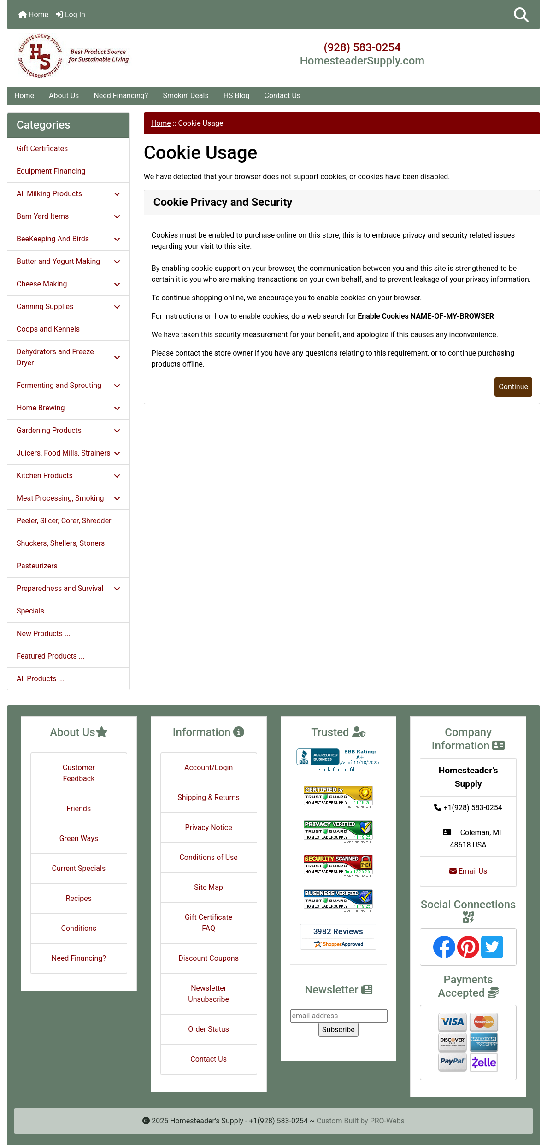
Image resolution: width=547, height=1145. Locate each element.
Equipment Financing (51, 171)
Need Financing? (121, 95)
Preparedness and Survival (68, 588)
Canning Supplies (68, 306)
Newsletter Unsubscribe (208, 994)
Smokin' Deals (185, 95)
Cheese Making (68, 284)
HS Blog (237, 95)
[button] (521, 15)
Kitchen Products (68, 475)
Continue (513, 386)
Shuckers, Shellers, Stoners (61, 543)
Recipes (79, 898)
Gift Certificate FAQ (208, 923)
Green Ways (78, 838)
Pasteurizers (37, 565)
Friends (79, 808)
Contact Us (283, 95)
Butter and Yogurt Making (68, 261)
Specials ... (34, 611)
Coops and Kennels (48, 329)
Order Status (208, 1029)
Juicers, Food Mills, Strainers (68, 453)
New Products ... (44, 633)
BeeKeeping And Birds (68, 238)
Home (33, 14)
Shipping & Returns (208, 797)
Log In (70, 14)
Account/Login (208, 767)
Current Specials (79, 868)
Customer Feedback (79, 773)
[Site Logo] (96, 56)
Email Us (468, 871)
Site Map (208, 887)
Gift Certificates (42, 148)
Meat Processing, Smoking (68, 498)
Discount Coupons (208, 958)
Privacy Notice (208, 827)
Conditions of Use (208, 857)
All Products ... (40, 678)
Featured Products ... (51, 656)
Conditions (79, 928)
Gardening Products (68, 430)
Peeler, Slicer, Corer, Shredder (64, 520)
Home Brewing (68, 407)
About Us (64, 95)
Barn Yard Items (68, 216)
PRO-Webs (387, 1120)
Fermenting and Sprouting (68, 385)
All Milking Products (68, 193)
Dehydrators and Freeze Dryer (68, 357)
